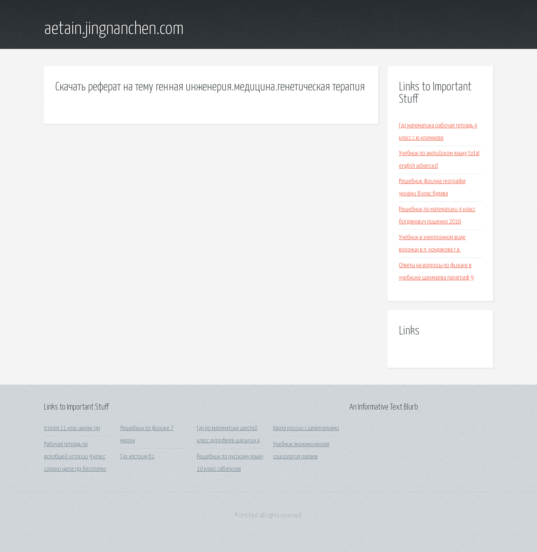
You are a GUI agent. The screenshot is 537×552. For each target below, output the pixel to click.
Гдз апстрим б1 (137, 457)
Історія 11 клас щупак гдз (72, 428)
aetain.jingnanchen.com (114, 29)
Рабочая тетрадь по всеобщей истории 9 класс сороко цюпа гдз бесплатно (75, 457)
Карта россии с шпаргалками (306, 428)
